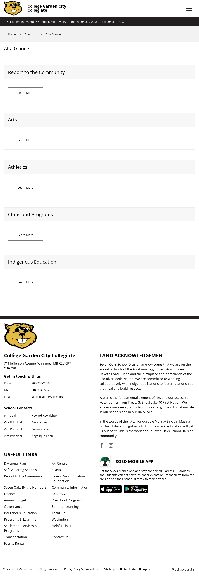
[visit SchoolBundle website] (183, 569)
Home (12, 34)
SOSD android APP (136, 489)
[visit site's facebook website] (102, 445)
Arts (12, 119)
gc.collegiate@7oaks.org (48, 397)
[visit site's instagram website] (111, 445)
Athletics (17, 167)
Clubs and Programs (30, 214)
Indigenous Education (32, 262)
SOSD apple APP (111, 489)
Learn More (25, 93)
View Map (10, 367)
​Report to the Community (36, 72)
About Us (31, 34)
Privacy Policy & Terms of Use (81, 569)
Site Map (109, 569)
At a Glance (53, 34)
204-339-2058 (41, 383)
